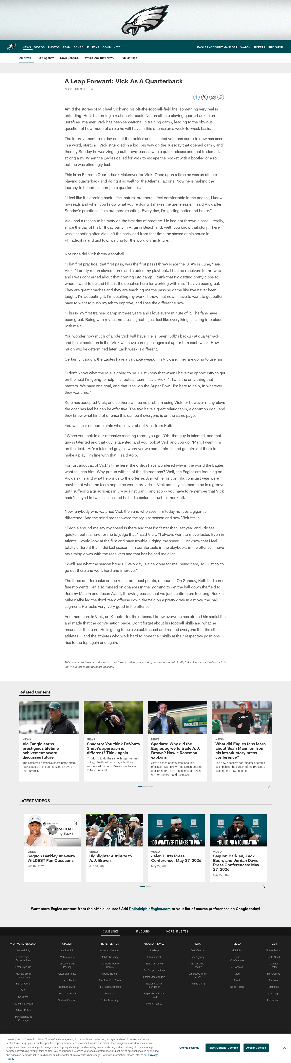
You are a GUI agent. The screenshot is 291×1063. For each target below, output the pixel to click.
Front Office (273, 973)
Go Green (23, 996)
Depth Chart (273, 957)
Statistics (274, 986)
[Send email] (212, 99)
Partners (273, 980)
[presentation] (270, 787)
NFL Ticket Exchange (110, 986)
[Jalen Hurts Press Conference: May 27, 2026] (176, 843)
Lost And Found (67, 980)
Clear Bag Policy (67, 973)
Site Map (154, 950)
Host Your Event (67, 993)
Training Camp (198, 983)
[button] (140, 786)
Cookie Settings (189, 1047)
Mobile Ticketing (110, 957)
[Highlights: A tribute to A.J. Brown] (114, 843)
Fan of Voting (23, 983)
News (197, 943)
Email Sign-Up (23, 966)
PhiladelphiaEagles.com (150, 908)
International (154, 957)
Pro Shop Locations (154, 970)
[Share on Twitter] (204, 99)
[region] (145, 1048)
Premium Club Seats (109, 980)
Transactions (273, 1000)
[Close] (284, 1047)
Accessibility (23, 950)
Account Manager (109, 950)
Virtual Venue (67, 957)
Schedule (110, 993)
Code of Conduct (67, 1000)
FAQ (23, 990)
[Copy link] (220, 97)
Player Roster (273, 950)
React (237, 980)
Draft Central (197, 950)
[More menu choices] (124, 47)
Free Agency (197, 957)
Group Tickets (109, 973)
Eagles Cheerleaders (154, 976)
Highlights (237, 950)
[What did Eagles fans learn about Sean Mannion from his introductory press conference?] (242, 739)
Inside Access (237, 986)
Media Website (154, 1003)
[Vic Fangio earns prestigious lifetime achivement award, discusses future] (49, 739)
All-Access (237, 966)
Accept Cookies (256, 1047)
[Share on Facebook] (196, 99)
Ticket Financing (110, 1000)
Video (237, 943)
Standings (273, 993)
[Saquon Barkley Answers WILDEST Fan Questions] (52, 843)
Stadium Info (67, 950)
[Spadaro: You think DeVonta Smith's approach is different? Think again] (113, 739)
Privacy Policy (23, 1010)
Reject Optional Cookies (223, 1047)
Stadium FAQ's (67, 986)
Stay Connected (154, 963)
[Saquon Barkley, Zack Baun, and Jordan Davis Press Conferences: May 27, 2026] (238, 848)
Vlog (237, 973)
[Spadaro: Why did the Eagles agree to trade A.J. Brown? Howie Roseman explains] (177, 741)
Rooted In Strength (23, 1003)
